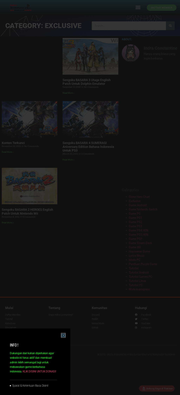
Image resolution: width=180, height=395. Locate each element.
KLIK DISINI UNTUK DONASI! (39, 371)
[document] (90, 197)
